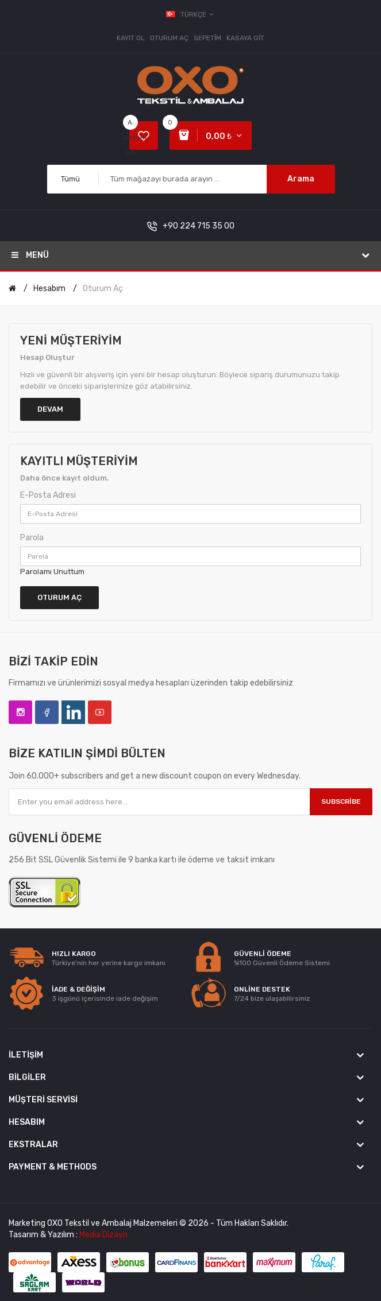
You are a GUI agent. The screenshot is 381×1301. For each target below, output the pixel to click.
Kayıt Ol (131, 38)
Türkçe (190, 14)
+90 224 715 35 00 (198, 226)
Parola (32, 538)
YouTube (99, 712)
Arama (300, 179)
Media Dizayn (103, 1235)
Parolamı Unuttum (52, 571)
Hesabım (49, 288)
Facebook (47, 712)
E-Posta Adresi (48, 495)
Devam (50, 409)
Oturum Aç (169, 38)
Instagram (20, 712)
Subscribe (341, 801)
